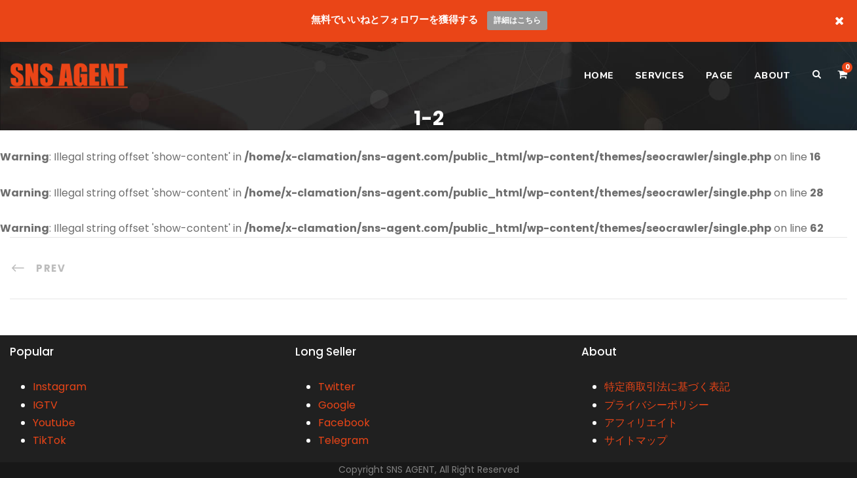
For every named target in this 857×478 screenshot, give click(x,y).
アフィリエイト (641, 422)
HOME (599, 75)
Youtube (54, 422)
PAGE (719, 75)
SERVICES (660, 75)
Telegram (343, 440)
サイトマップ (635, 440)
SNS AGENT (410, 469)
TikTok (49, 440)
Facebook (344, 422)
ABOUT (772, 75)
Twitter (337, 386)
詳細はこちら (517, 20)
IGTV (45, 405)
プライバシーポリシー (656, 405)
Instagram (59, 386)
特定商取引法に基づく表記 (667, 386)
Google (337, 405)
